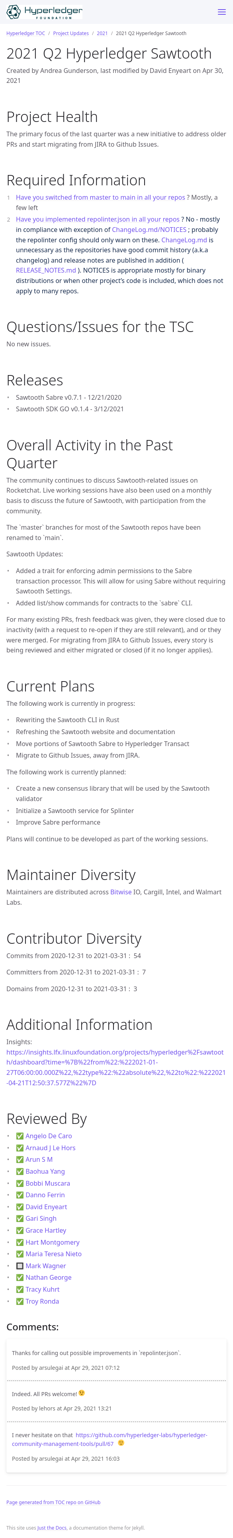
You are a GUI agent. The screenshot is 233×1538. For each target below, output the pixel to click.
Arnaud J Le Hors (50, 1147)
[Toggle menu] (222, 12)
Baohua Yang (45, 1171)
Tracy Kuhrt (42, 1289)
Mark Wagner (45, 1265)
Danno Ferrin (45, 1194)
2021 (102, 33)
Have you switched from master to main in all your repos (100, 197)
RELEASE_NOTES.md (46, 270)
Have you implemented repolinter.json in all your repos (98, 219)
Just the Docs (52, 1527)
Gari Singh (41, 1218)
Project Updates (70, 33)
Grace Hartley (45, 1230)
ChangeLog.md (184, 240)
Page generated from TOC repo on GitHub (53, 1502)
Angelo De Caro (48, 1135)
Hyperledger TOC (25, 33)
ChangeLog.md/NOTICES (149, 229)
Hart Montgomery (52, 1242)
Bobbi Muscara (47, 1183)
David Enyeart (46, 1206)
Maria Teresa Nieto (53, 1253)
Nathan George (48, 1277)
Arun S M (39, 1159)
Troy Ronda (42, 1301)
